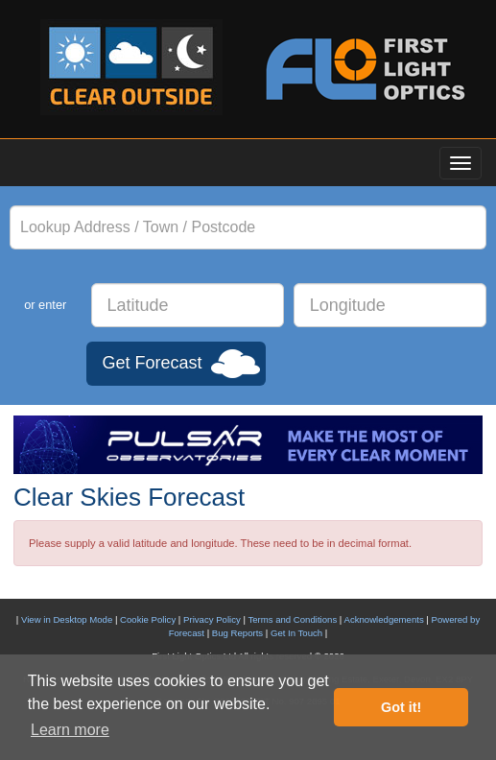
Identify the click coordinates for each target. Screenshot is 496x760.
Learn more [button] (70, 730)
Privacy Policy (212, 619)
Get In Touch (296, 633)
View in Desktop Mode (66, 619)
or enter (45, 304)
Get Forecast (152, 362)
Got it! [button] (401, 707)
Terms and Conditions (292, 619)
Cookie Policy (148, 619)
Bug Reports (237, 633)
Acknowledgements (384, 619)
